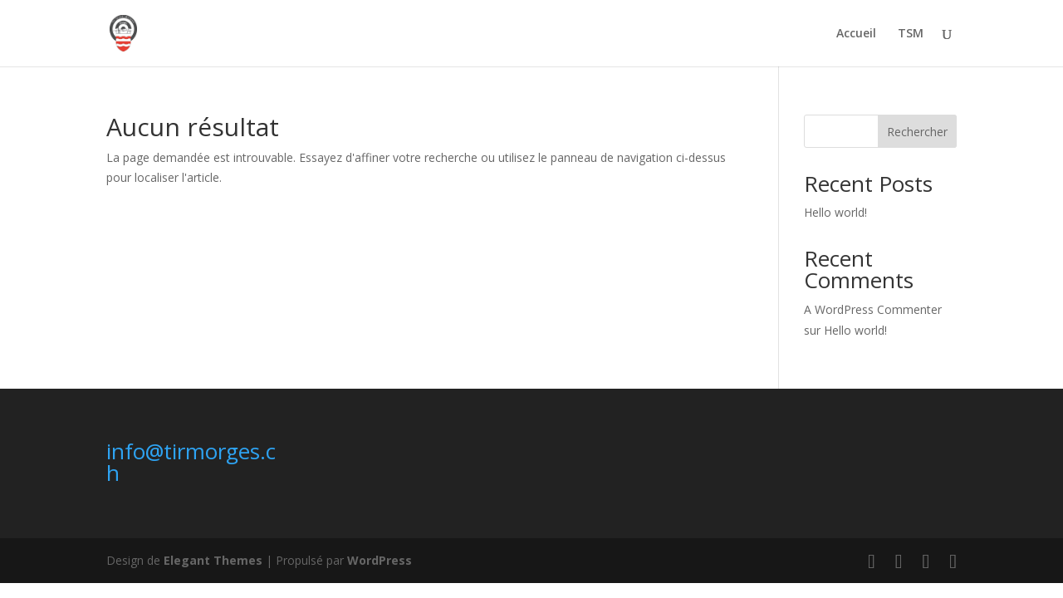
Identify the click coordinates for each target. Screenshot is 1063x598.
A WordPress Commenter (873, 309)
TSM (910, 34)
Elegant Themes (213, 560)
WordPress (379, 560)
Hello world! (835, 212)
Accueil (856, 34)
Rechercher (917, 132)
